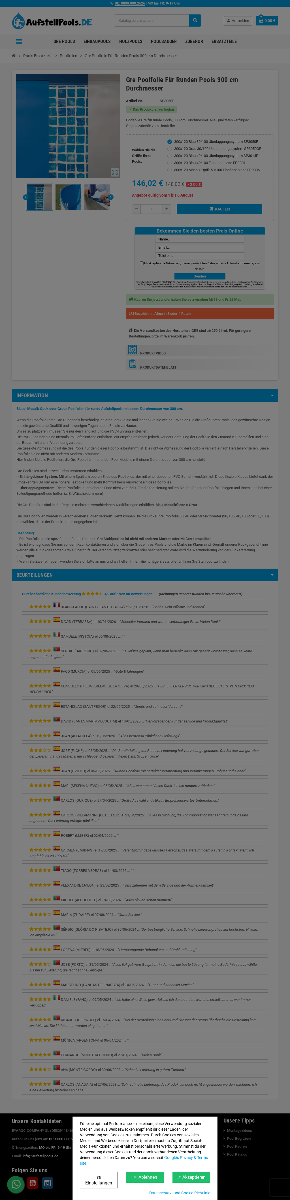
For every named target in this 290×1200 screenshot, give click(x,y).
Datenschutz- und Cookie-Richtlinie (179, 1193)
